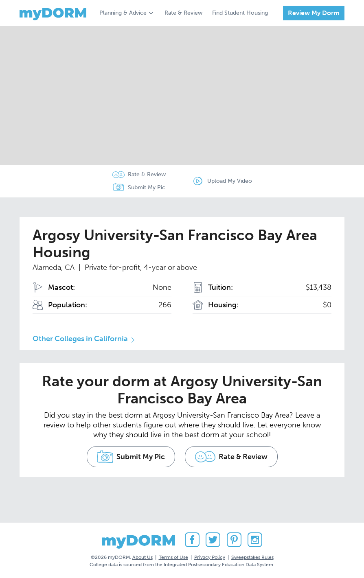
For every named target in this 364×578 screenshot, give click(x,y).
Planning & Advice (123, 12)
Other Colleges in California (80, 338)
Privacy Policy (209, 557)
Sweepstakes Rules (252, 557)
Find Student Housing (240, 12)
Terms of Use (173, 557)
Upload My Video (229, 180)
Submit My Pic (146, 187)
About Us (142, 557)
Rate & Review (183, 12)
